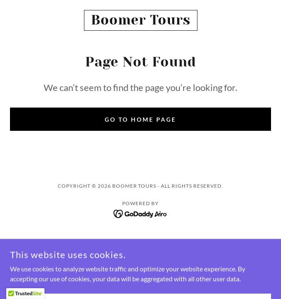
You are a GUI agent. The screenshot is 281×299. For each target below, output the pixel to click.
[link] (140, 20)
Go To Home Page (140, 119)
